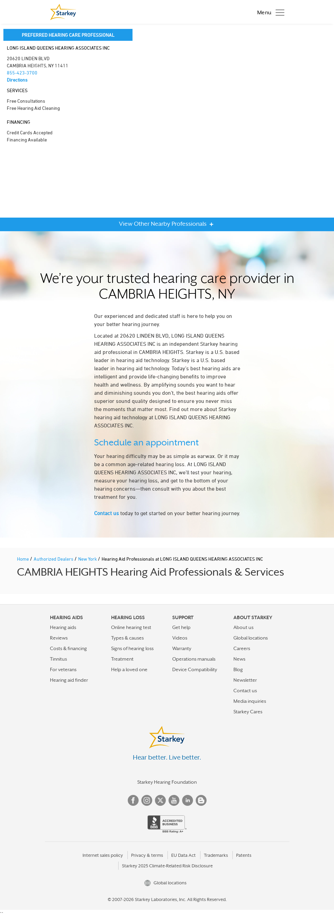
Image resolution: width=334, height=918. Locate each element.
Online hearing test (131, 627)
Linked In (187, 800)
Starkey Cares (247, 711)
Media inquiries (249, 701)
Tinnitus (58, 659)
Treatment (122, 659)
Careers (241, 648)
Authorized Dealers (54, 559)
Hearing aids (63, 627)
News (239, 659)
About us (243, 627)
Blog (238, 669)
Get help (181, 627)
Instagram (146, 800)
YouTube (174, 800)
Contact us (106, 513)
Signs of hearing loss (132, 648)
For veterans (63, 669)
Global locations (250, 638)
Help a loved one (129, 669)
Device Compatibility (194, 669)
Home (23, 559)
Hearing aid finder (69, 680)
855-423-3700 (22, 72)
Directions (17, 80)
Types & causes (127, 638)
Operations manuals (193, 659)
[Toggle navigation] (269, 12)
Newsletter (245, 680)
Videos (179, 638)
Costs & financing (68, 648)
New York (88, 559)
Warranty (181, 648)
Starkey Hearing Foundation (167, 782)
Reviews (59, 638)
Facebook (133, 800)
